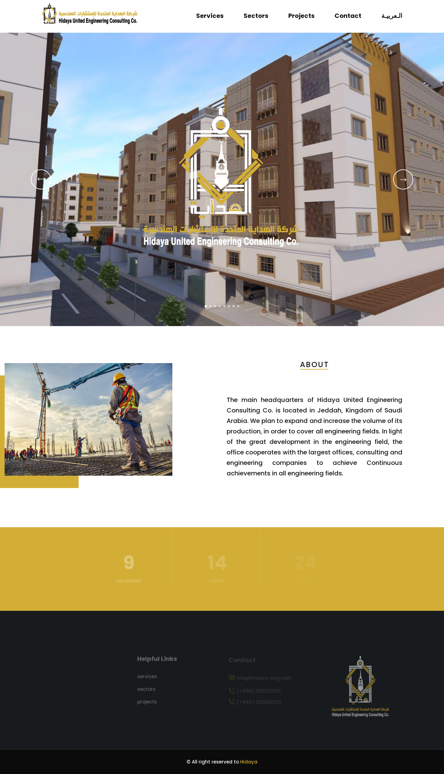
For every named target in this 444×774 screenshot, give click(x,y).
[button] (206, 306)
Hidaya (248, 762)
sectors (256, 15)
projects (301, 15)
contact (348, 15)
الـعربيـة (391, 15)
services (210, 15)
